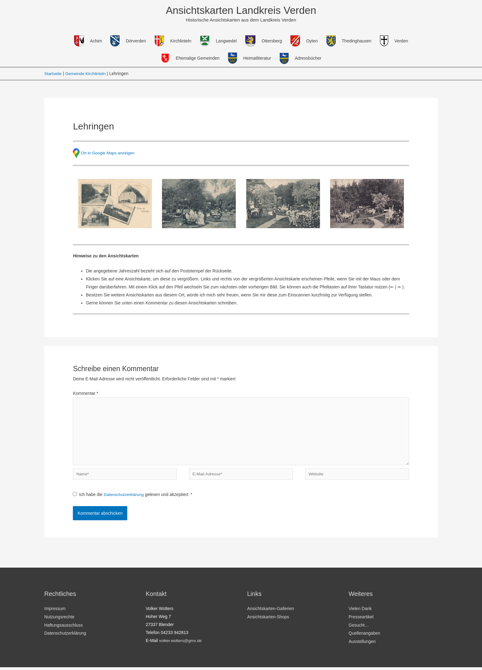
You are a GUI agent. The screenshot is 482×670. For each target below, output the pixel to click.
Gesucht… (359, 628)
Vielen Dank (360, 612)
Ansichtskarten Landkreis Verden (241, 11)
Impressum (54, 612)
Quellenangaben (364, 636)
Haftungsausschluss (63, 628)
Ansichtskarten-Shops (268, 620)
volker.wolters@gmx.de (181, 644)
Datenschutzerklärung (125, 498)
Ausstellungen (362, 644)
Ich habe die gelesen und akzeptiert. (133, 498)
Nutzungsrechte (59, 620)
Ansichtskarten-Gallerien (270, 612)
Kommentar (85, 393)
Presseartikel (361, 620)
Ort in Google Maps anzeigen (109, 153)
